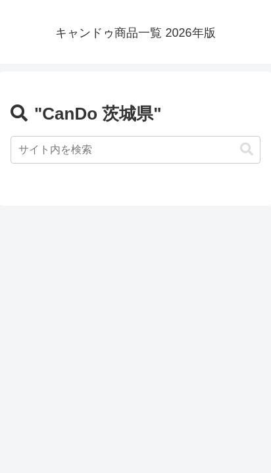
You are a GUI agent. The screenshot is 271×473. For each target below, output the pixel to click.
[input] (135, 150)
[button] (247, 149)
